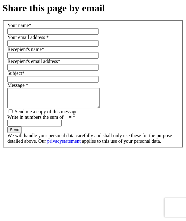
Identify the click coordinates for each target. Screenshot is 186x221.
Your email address (28, 37)
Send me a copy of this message (43, 115)
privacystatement (64, 144)
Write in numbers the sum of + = (41, 120)
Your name (19, 25)
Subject (16, 73)
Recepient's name (25, 49)
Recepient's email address (33, 61)
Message (17, 85)
